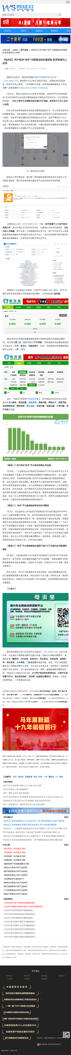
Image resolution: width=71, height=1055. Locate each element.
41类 (15, 1050)
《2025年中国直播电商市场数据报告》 (18, 918)
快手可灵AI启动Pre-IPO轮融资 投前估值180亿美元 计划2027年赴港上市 (33, 797)
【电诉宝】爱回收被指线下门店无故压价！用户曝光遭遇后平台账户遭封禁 (33, 821)
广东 (18, 471)
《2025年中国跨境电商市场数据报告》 (18, 910)
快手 (15, 777)
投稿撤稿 (44, 976)
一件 (45, 777)
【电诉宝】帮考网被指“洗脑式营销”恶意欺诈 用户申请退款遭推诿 (29, 825)
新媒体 (23, 31)
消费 (36, 77)
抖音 (16, 346)
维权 (30, 399)
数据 (30, 662)
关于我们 (36, 971)
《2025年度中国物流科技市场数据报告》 (19, 929)
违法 (38, 496)
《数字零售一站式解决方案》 (14, 849)
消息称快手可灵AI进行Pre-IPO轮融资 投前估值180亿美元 (27, 801)
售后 (10, 402)
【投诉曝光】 (8, 817)
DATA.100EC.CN (28, 756)
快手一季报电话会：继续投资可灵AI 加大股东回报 (24, 804)
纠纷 (40, 77)
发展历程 (27, 976)
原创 (61, 777)
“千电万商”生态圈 (29, 702)
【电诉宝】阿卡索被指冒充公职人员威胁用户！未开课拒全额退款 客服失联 (33, 836)
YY (56, 777)
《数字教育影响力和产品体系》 (15, 871)
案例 (34, 399)
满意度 (11, 669)
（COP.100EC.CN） (30, 224)
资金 (22, 125)
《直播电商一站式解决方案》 (14, 860)
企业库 (18, 224)
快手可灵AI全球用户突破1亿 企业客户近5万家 (22, 785)
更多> (66, 817)
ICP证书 (60, 1038)
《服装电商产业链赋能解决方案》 (16, 864)
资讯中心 (7, 31)
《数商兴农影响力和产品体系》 (15, 883)
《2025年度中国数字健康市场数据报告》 (19, 937)
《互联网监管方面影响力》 (13, 879)
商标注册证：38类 (7, 1050)
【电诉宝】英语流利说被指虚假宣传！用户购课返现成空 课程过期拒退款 (32, 840)
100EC (15, 50)
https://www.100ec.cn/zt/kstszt (33, 88)
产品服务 (27, 979)
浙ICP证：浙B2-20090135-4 (46, 1038)
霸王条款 (62, 117)
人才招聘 (9, 979)
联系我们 (9, 976)
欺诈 (54, 402)
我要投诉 (39, 31)
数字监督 (24, 50)
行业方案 (6, 845)
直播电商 (28, 777)
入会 (41, 993)
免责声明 (62, 976)
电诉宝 (53, 77)
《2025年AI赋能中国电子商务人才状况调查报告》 (23, 906)
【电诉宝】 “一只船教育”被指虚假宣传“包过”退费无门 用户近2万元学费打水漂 (34, 828)
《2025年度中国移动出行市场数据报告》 (19, 933)
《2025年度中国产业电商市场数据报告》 (19, 903)
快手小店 (6, 515)
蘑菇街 (23, 346)
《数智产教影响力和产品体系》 (15, 894)
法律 (18, 662)
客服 (12, 84)
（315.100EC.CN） (11, 81)
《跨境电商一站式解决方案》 (14, 856)
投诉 (30, 81)
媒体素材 (44, 979)
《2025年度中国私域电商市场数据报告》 (19, 914)
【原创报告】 (8, 899)
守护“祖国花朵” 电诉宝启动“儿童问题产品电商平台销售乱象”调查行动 (31, 832)
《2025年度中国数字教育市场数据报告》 (19, 922)
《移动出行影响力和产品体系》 (15, 867)
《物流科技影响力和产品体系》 (15, 875)
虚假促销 (32, 402)
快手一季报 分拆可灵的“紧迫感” (16, 793)
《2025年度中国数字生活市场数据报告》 (19, 925)
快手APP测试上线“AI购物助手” (16, 789)
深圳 (54, 529)
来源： (7, 69)
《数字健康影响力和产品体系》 (15, 886)
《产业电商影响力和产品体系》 (15, 890)
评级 (26, 290)
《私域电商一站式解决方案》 (14, 852)
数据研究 (54, 31)
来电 (54, 533)
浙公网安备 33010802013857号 (50, 1044)
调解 (44, 77)
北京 (57, 224)
